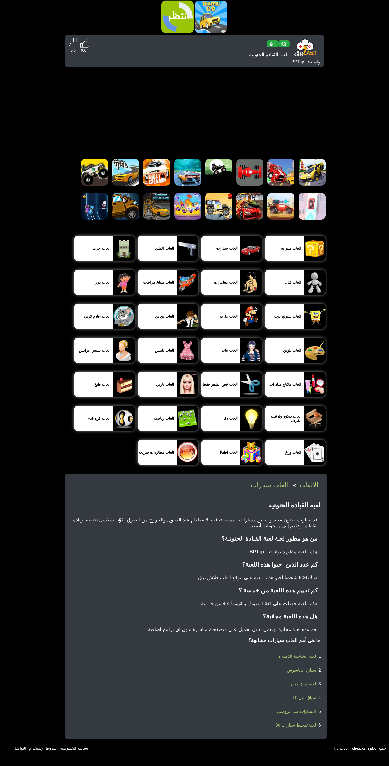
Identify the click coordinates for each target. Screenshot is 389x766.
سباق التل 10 (304, 697)
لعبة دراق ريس (302, 684)
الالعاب (309, 485)
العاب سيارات (269, 485)
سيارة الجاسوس (301, 670)
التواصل (20, 748)
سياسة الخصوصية (74, 748)
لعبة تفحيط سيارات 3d (296, 725)
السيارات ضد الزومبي (296, 711)
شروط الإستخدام (42, 748)
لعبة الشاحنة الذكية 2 (297, 656)
